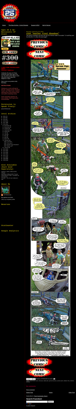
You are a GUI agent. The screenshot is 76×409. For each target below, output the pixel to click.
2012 (4, 153)
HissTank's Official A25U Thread (9, 174)
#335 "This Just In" (8, 143)
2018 (4, 121)
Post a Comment (30, 389)
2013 (4, 152)
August (6, 131)
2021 (4, 116)
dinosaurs (41, 380)
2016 (4, 124)
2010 (4, 157)
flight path (46, 380)
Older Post (72, 392)
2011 (4, 155)
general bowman (53, 380)
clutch (37, 380)
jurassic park (60, 380)
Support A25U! (35, 25)
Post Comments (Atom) (41, 396)
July (5, 133)
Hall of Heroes (46, 25)
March (6, 138)
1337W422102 (7, 195)
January (6, 147)
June (5, 134)
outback (65, 380)
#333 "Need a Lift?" (8, 146)
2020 (4, 117)
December (7, 125)
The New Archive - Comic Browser (18, 25)
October (6, 128)
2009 (4, 158)
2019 (4, 119)
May (5, 135)
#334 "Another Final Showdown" (42, 33)
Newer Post (29, 392)
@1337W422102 (5, 109)
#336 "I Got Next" (8, 141)
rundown (72, 380)
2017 (4, 122)
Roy (68, 380)
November (7, 127)
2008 (4, 160)
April (5, 137)
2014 (4, 150)
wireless (28, 381)
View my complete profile (8, 199)
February (6, 140)
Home (4, 25)
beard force (32, 380)
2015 (4, 149)
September (7, 130)
